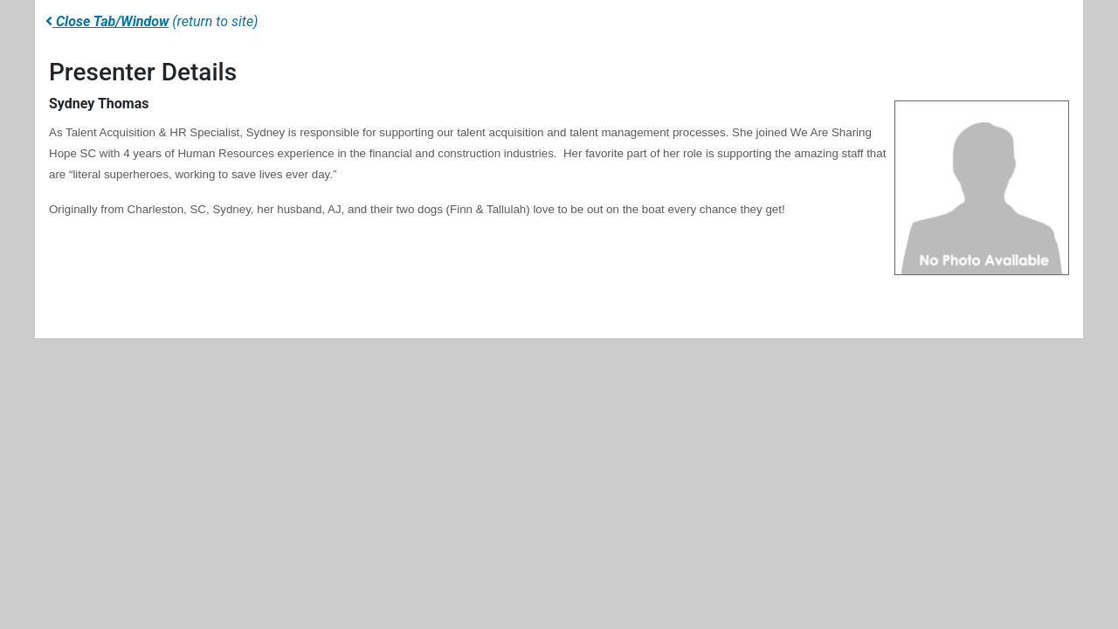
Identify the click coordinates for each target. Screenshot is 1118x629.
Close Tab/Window (107, 21)
